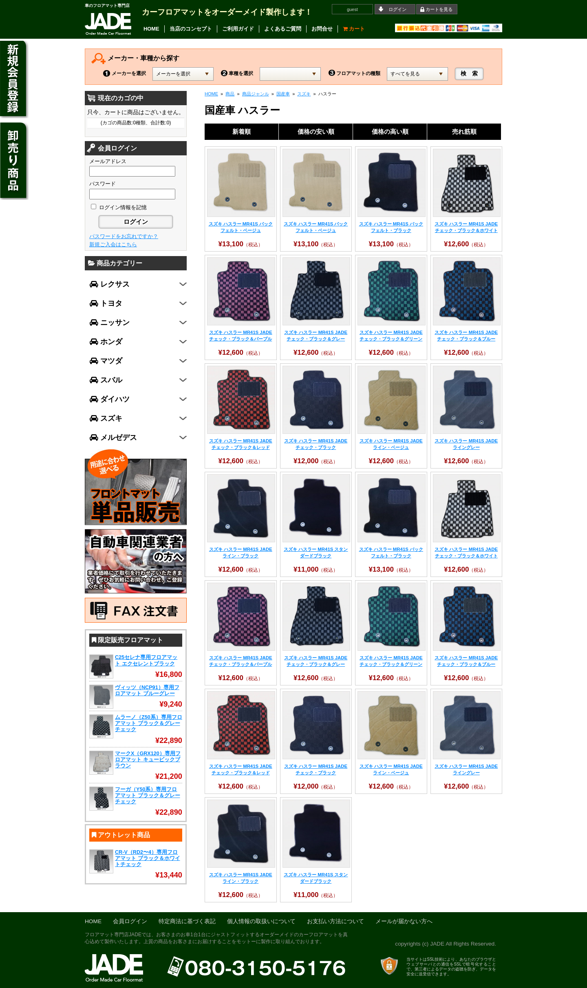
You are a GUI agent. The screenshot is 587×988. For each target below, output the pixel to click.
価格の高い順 (390, 131)
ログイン (397, 9)
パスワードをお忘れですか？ (123, 236)
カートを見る (439, 9)
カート (354, 29)
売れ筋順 (464, 131)
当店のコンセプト (191, 29)
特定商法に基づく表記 (187, 921)
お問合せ (322, 29)
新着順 (241, 131)
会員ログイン (130, 921)
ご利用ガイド (238, 29)
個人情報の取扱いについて (261, 921)
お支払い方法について (335, 921)
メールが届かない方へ (404, 921)
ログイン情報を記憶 (119, 207)
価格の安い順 (316, 131)
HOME (151, 29)
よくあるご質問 (282, 29)
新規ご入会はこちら (113, 244)
